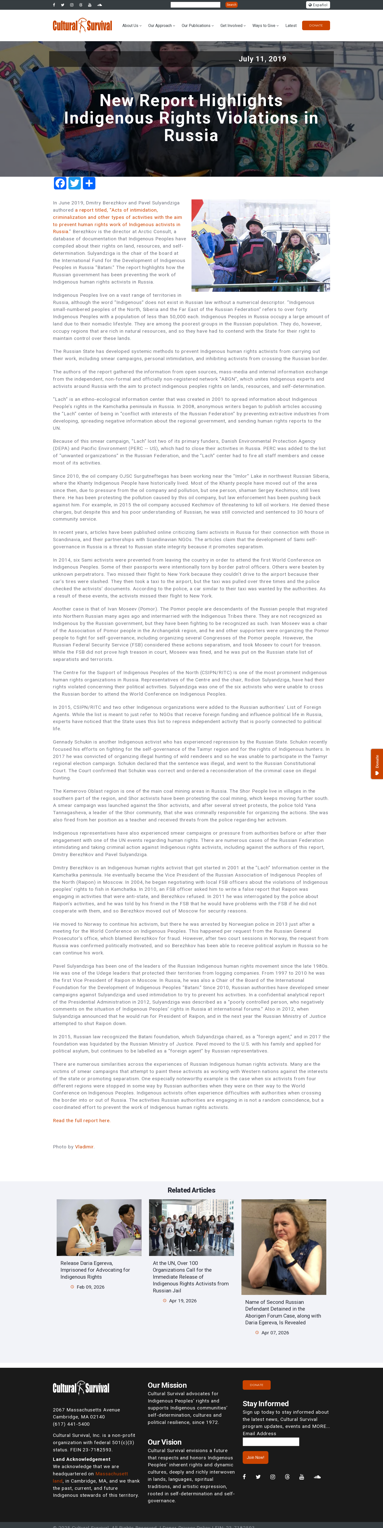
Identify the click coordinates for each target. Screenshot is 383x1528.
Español (318, 5)
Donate (316, 25)
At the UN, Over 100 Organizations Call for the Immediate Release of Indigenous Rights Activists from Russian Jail (191, 1277)
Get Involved (231, 25)
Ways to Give (263, 25)
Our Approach (160, 25)
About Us (130, 25)
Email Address (259, 1433)
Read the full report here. (82, 1120)
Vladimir (84, 1147)
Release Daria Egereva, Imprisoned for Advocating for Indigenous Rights (95, 1270)
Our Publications (196, 25)
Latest (291, 25)
